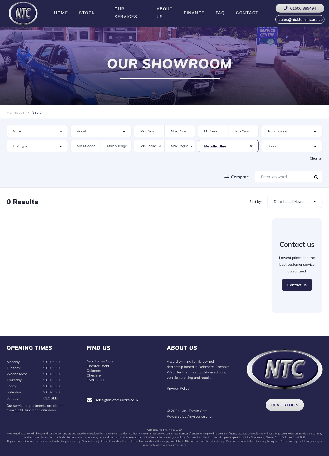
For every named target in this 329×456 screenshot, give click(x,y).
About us (165, 12)
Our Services (125, 12)
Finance (194, 12)
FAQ (220, 12)
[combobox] (37, 131)
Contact (247, 12)
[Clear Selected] (251, 146)
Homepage (15, 112)
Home (61, 12)
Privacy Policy (178, 388)
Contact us (297, 285)
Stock (87, 12)
